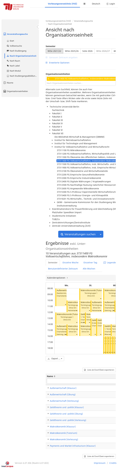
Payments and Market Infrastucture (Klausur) (73, 445)
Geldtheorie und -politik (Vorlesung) (68, 420)
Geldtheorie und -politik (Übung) (66, 413)
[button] (65, 304)
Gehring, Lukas (63, 334)
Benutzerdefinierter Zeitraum (63, 268)
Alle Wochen (89, 268)
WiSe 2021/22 (54, 51)
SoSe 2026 (87, 51)
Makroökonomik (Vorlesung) (64, 439)
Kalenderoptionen (56, 277)
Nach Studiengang (16, 50)
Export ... (55, 358)
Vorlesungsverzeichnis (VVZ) (62, 3)
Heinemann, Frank (75, 310)
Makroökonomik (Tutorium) (69, 314)
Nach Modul (13, 70)
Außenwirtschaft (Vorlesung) (64, 400)
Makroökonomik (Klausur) (63, 426)
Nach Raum (13, 60)
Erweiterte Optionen (57, 62)
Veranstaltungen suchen (78, 234)
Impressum (99, 463)
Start (10, 40)
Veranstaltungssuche (15, 34)
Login (110, 3)
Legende (109, 262)
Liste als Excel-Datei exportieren (99, 370)
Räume (8, 82)
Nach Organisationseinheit (21, 55)
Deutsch (96, 3)
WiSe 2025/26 (72, 51)
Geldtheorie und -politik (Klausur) (67, 407)
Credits (113, 463)
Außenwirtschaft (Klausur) (63, 388)
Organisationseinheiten (15, 91)
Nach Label (13, 65)
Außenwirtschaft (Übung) (62, 394)
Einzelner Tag (90, 262)
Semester (50, 46)
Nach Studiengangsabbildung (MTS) (22, 75)
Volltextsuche (14, 45)
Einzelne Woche (70, 262)
